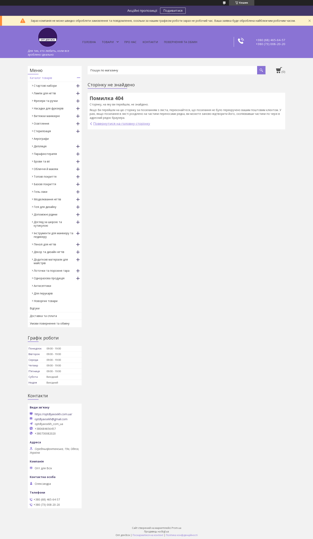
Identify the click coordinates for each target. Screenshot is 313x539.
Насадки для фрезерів (48, 108)
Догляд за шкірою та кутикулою (48, 223)
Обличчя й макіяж (46, 169)
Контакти (150, 42)
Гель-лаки (40, 192)
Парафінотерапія (45, 154)
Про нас (130, 42)
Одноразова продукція (49, 278)
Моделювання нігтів (47, 199)
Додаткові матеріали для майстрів (51, 261)
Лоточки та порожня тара (51, 270)
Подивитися (172, 10)
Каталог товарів (41, 78)
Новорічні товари (45, 301)
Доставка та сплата (43, 316)
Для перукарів (43, 293)
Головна (89, 42)
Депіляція (40, 146)
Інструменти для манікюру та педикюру (53, 235)
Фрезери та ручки (46, 101)
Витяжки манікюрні (47, 116)
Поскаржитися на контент (148, 535)
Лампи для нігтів (45, 93)
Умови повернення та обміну (49, 323)
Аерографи (41, 139)
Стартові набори (45, 86)
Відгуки (35, 308)
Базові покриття (45, 184)
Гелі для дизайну (45, 207)
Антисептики (42, 286)
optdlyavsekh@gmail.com (51, 419)
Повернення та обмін (180, 42)
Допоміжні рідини (45, 214)
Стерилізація (42, 131)
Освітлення (41, 123)
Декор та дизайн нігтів (49, 252)
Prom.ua (176, 528)
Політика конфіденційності (182, 535)
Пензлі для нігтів (45, 244)
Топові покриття (45, 176)
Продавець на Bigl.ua (156, 531)
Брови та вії (42, 161)
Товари (108, 42)
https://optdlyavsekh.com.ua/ (53, 414)
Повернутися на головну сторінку (121, 123)
